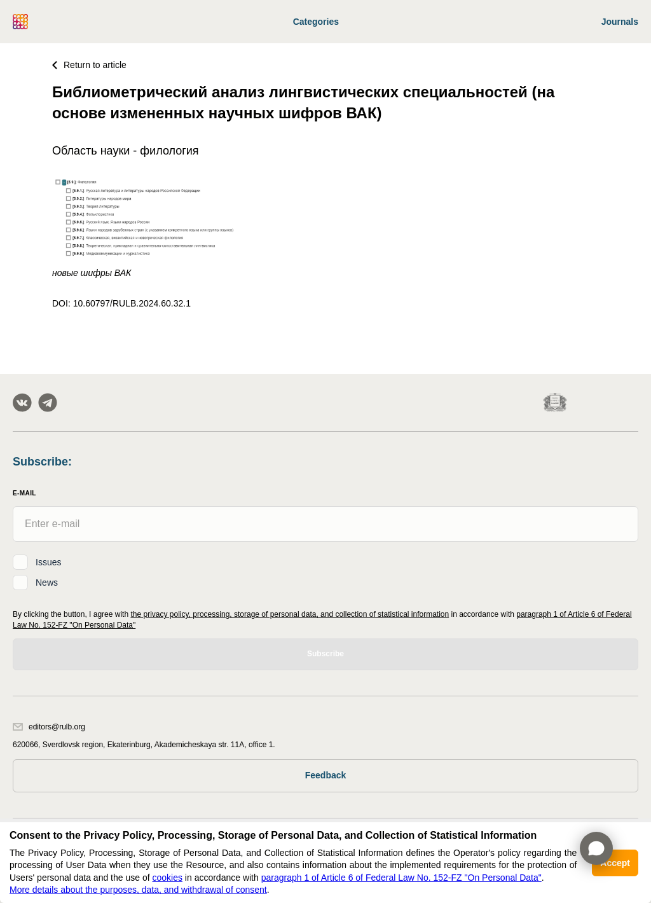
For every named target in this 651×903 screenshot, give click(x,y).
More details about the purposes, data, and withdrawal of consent (138, 890)
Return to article (89, 65)
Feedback (325, 775)
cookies (167, 877)
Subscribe (325, 653)
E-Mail (24, 493)
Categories (316, 22)
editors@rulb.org (49, 726)
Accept (615, 863)
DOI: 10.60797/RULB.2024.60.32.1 (121, 303)
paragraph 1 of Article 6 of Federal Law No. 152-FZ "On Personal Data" (401, 877)
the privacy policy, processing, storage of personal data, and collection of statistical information (289, 614)
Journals (619, 22)
